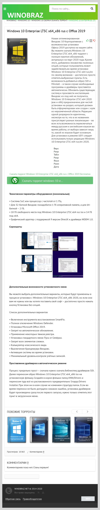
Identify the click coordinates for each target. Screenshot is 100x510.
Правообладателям (32, 499)
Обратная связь (13, 499)
